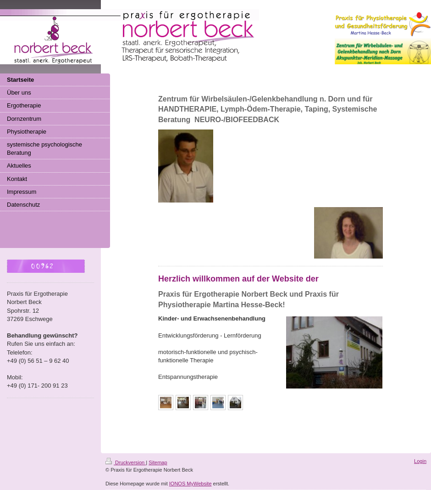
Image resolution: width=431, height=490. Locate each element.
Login (420, 461)
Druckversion (125, 462)
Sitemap (158, 462)
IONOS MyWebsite (190, 483)
